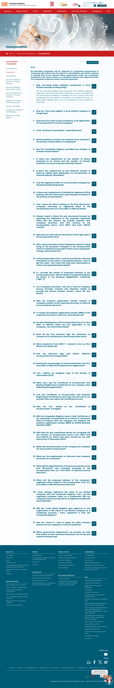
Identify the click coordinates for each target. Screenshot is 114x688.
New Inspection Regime (92, 636)
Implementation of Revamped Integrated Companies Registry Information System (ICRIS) (67, 583)
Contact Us (9, 574)
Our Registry (9, 555)
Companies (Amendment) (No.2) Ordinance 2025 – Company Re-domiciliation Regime (94, 617)
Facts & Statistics (63, 568)
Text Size (85, 3)
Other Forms (36, 562)
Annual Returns (11, 76)
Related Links (43, 667)
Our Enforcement (90, 558)
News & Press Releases (65, 555)
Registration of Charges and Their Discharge (14, 101)
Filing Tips (35, 564)
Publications (62, 11)
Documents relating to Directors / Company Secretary (13, 81)
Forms (35, 11)
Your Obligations (90, 555)
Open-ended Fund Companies (41, 578)
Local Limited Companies (26, 54)
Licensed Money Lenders (92, 624)
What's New (9, 558)
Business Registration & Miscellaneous (96, 626)
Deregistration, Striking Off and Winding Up (14, 111)
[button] (79, 6)
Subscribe (103, 5)
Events (8, 560)
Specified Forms (37, 555)
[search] (95, 5)
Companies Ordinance (92, 592)
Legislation (47, 11)
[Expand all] (93, 62)
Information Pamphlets (65, 562)
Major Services (22, 11)
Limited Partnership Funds (39, 580)
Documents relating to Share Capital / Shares (13, 88)
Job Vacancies (81, 667)
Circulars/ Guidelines (64, 560)
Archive (103, 667)
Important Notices (31, 667)
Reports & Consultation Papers (67, 558)
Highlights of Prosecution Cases (94, 565)
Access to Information (67, 667)
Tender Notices (93, 667)
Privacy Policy (54, 667)
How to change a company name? (16, 587)
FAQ (108, 11)
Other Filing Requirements (92, 562)
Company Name (11, 68)
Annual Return (89, 560)
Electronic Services (79, 11)
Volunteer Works (11, 562)
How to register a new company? (16, 585)
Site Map (20, 667)
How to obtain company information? (17, 594)
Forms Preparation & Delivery (93, 580)
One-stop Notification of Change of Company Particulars (14, 95)
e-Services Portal (63, 579)
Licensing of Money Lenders (14, 605)
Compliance (97, 11)
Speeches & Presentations (66, 565)
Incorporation (10, 72)
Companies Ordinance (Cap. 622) (42, 575)
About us (7, 11)
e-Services (88, 638)
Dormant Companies (13, 106)
